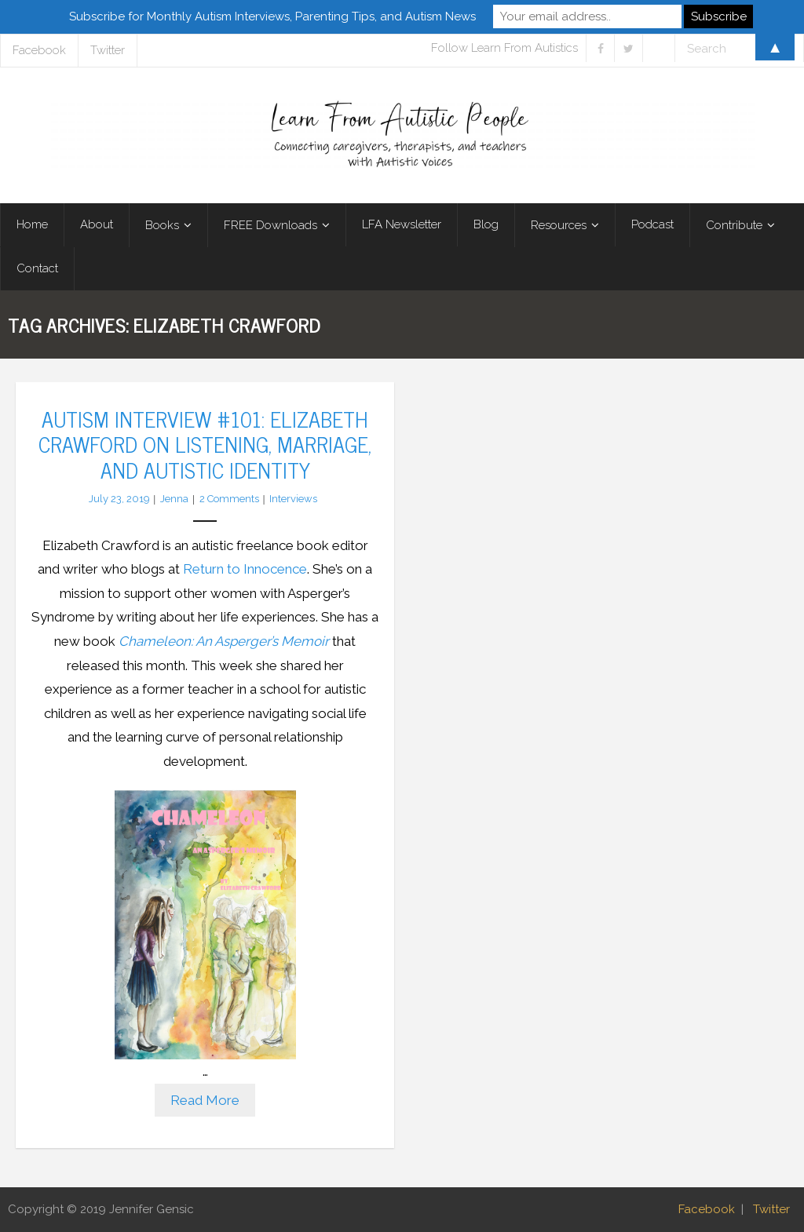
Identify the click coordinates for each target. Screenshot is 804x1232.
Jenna (174, 499)
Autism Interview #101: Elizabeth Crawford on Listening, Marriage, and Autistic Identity (204, 444)
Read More (204, 1100)
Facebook (706, 1209)
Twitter (771, 1209)
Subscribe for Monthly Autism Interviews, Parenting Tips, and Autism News (272, 16)
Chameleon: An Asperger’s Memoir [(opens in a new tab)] (224, 641)
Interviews (293, 499)
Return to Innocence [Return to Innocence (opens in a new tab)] (245, 569)
